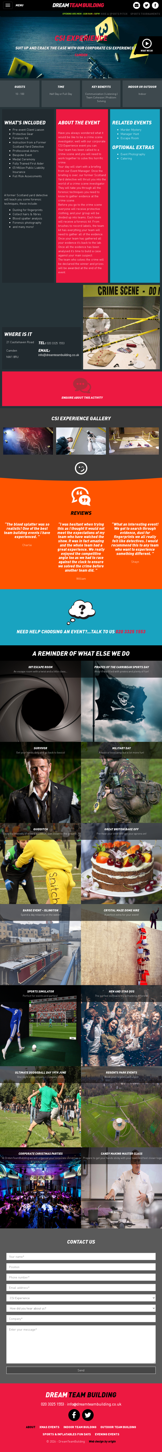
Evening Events (107, 1434)
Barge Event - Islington (41, 912)
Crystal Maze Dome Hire (121, 912)
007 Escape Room (40, 669)
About (30, 1427)
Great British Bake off (121, 831)
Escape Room (130, 138)
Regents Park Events (122, 1075)
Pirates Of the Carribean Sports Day (121, 669)
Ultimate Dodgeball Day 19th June (40, 1075)
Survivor (40, 750)
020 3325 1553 (52, 1404)
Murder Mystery (131, 129)
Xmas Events (49, 1427)
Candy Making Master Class (122, 1156)
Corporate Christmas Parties (41, 1156)
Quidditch (40, 831)
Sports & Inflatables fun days (67, 1434)
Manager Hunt (130, 134)
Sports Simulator (40, 994)
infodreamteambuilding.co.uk (94, 1404)
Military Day (121, 750)
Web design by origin (102, 1441)
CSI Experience (81, 37)
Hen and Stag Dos (121, 994)
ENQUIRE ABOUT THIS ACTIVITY (82, 397)
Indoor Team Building (79, 1427)
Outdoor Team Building (118, 1427)
